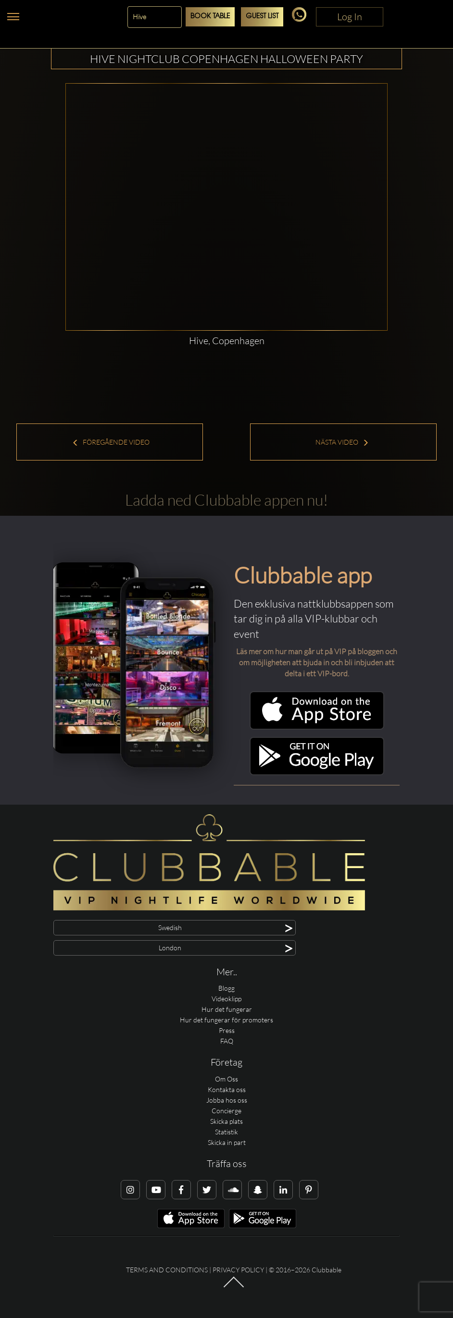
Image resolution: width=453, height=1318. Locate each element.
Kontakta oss (227, 1089)
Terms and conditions (167, 1270)
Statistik (226, 1132)
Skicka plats (226, 1121)
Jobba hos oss (226, 1100)
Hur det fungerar (226, 1009)
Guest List (262, 16)
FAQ (226, 1041)
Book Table (210, 16)
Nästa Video (342, 442)
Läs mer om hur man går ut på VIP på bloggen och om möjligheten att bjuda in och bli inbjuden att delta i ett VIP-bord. (316, 662)
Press (227, 1030)
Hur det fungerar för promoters (226, 1020)
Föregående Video (111, 442)
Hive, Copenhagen (226, 341)
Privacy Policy (238, 1270)
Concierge (226, 1111)
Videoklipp (226, 999)
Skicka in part (227, 1142)
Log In (349, 17)
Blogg (226, 988)
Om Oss (226, 1079)
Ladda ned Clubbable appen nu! (226, 499)
